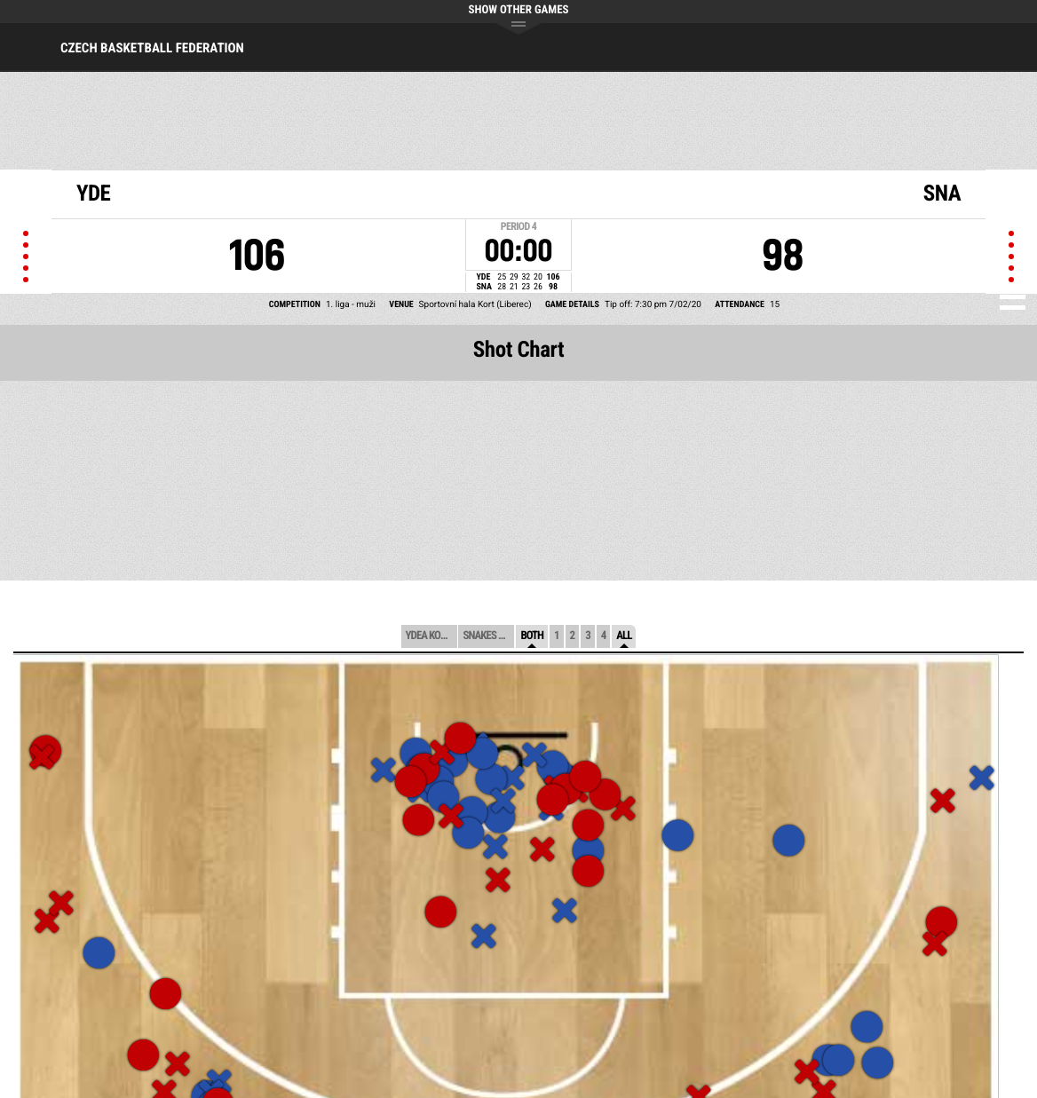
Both (531, 636)
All (623, 636)
